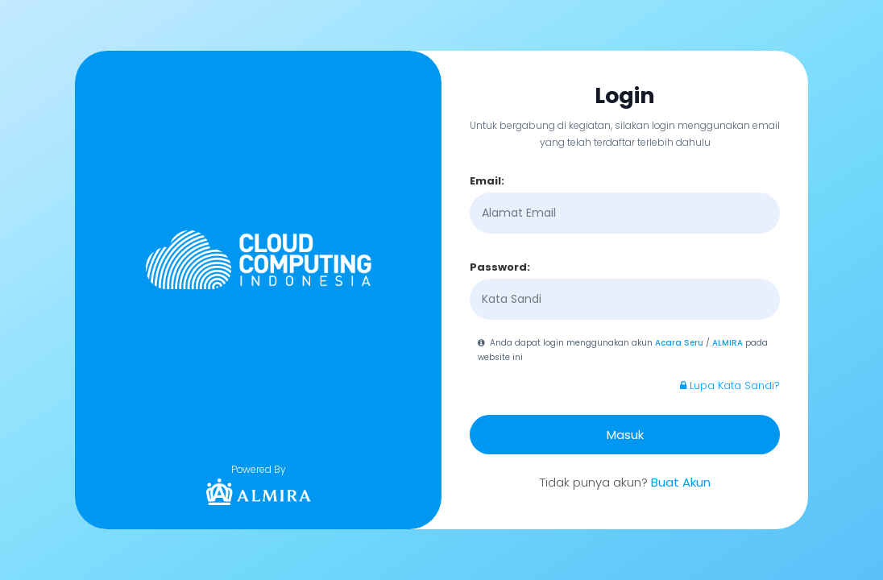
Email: (487, 180)
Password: (500, 267)
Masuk (625, 434)
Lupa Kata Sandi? (730, 385)
